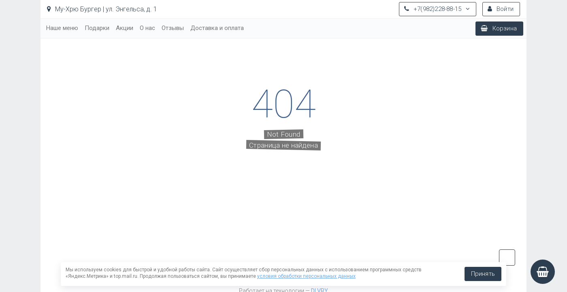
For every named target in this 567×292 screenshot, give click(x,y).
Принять (483, 273)
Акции (124, 28)
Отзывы (173, 28)
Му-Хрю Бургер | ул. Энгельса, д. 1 (102, 9)
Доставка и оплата (217, 28)
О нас (147, 28)
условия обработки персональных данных (306, 276)
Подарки (97, 28)
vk (507, 257)
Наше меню (62, 28)
